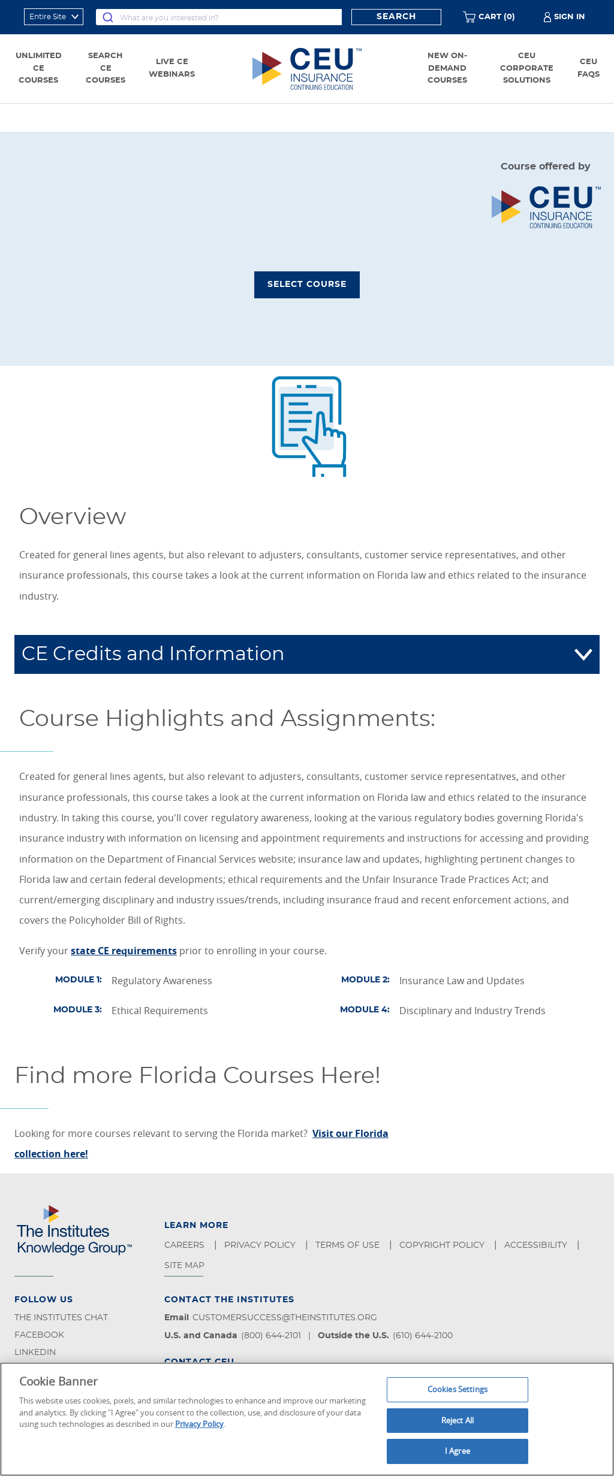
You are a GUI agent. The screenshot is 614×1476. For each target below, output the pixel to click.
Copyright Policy (443, 1245)
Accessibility (537, 1245)
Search (396, 17)
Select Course (307, 284)
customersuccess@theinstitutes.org (284, 1318)
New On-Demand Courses (447, 68)
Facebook (39, 1335)
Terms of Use (348, 1245)
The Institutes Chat (61, 1318)
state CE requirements (124, 950)
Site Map (185, 1266)
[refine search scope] (53, 16)
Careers (185, 1245)
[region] (307, 1419)
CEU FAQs (588, 68)
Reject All (457, 1420)
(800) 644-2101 (271, 1336)
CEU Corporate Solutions (526, 68)
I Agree (457, 1450)
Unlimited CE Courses (39, 68)
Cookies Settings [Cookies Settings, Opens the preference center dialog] (457, 1389)
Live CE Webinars (172, 68)
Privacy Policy (261, 1245)
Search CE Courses (105, 68)
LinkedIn (35, 1352)
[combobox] (219, 17)
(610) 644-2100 (423, 1336)
